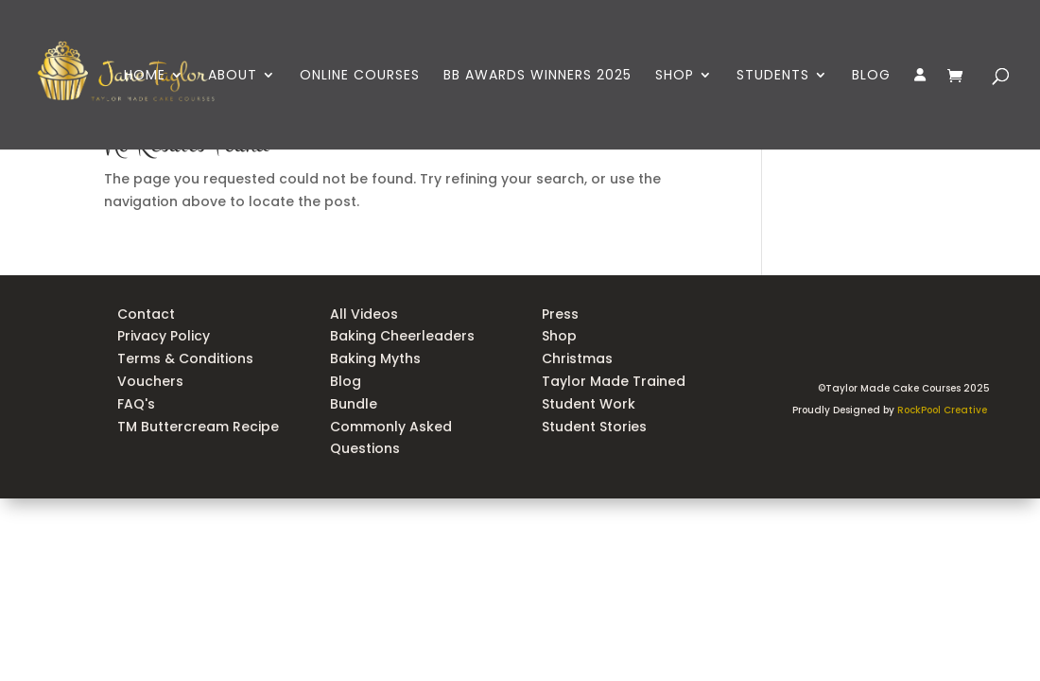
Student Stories (594, 426)
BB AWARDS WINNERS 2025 (537, 76)
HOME (144, 76)
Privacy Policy (163, 335)
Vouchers (150, 381)
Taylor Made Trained (613, 381)
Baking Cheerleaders (402, 335)
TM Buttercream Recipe (198, 426)
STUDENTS (773, 76)
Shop (559, 335)
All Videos (364, 314)
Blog (345, 381)
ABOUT (232, 76)
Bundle (353, 403)
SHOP (674, 76)
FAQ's (136, 403)
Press (560, 314)
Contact (146, 314)
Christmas (577, 358)
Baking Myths (375, 358)
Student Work (590, 403)
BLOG (871, 76)
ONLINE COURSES (360, 76)
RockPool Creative (943, 410)
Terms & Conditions (185, 358)
